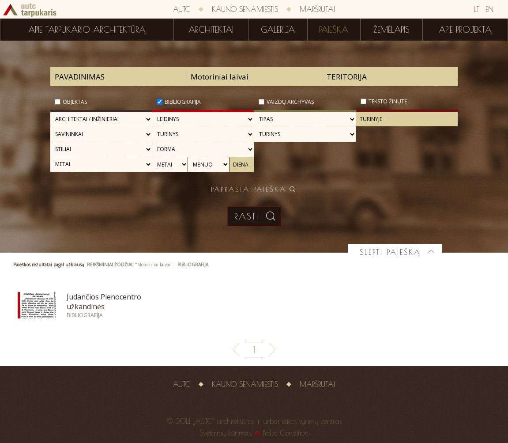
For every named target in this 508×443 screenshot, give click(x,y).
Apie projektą (465, 29)
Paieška (333, 29)
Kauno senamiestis (245, 9)
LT (476, 9)
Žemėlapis (391, 29)
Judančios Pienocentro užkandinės (104, 301)
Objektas (75, 102)
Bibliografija (183, 102)
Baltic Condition (286, 433)
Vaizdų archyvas (290, 102)
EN (489, 9)
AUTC (181, 9)
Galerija (278, 29)
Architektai (210, 29)
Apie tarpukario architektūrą (87, 29)
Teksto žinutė (388, 101)
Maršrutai (317, 9)
